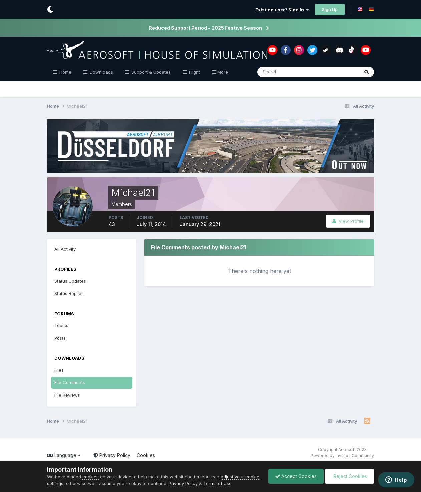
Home (64, 72)
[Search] (286, 72)
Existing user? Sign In (282, 9)
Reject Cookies (349, 476)
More (222, 72)
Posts (60, 338)
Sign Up (330, 9)
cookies (90, 476)
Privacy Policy (111, 455)
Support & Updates (150, 72)
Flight (194, 72)
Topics (61, 325)
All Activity (65, 249)
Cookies (146, 455)
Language (64, 455)
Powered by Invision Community (342, 455)
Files (59, 370)
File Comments (69, 382)
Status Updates (70, 281)
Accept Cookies (296, 476)
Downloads (100, 72)
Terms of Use (217, 483)
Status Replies (69, 293)
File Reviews (67, 395)
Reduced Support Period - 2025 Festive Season (205, 28)
